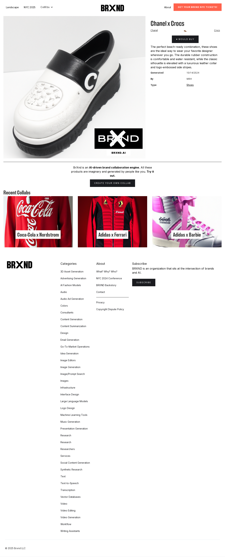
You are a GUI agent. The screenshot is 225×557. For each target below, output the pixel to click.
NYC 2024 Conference (109, 278)
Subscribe (143, 282)
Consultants (66, 312)
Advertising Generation (73, 278)
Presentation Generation (74, 428)
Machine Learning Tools (73, 414)
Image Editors (68, 360)
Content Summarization (73, 326)
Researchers (67, 449)
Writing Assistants (70, 531)
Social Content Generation (75, 462)
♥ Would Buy (185, 39)
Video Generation (70, 517)
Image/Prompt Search (72, 373)
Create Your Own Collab (112, 183)
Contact (100, 292)
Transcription (67, 490)
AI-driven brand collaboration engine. (114, 167)
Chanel (154, 30)
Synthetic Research (71, 469)
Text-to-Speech (69, 483)
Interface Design (69, 394)
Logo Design (67, 408)
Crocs (217, 30)
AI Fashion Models (70, 285)
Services (65, 455)
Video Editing (67, 510)
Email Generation (69, 339)
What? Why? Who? (106, 271)
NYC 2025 (29, 7)
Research (65, 435)
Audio (63, 292)
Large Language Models (74, 401)
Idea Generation (69, 353)
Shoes (190, 84)
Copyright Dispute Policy (110, 309)
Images (64, 380)
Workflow (65, 524)
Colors (64, 305)
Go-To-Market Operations (75, 346)
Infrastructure (67, 387)
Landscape (12, 7)
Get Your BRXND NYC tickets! (197, 7)
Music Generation (70, 421)
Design (64, 333)
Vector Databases (70, 496)
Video (63, 503)
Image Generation (70, 367)
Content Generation (71, 319)
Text (63, 476)
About (167, 7)
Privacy (100, 302)
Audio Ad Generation (72, 298)
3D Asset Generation (71, 271)
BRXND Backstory (106, 285)
